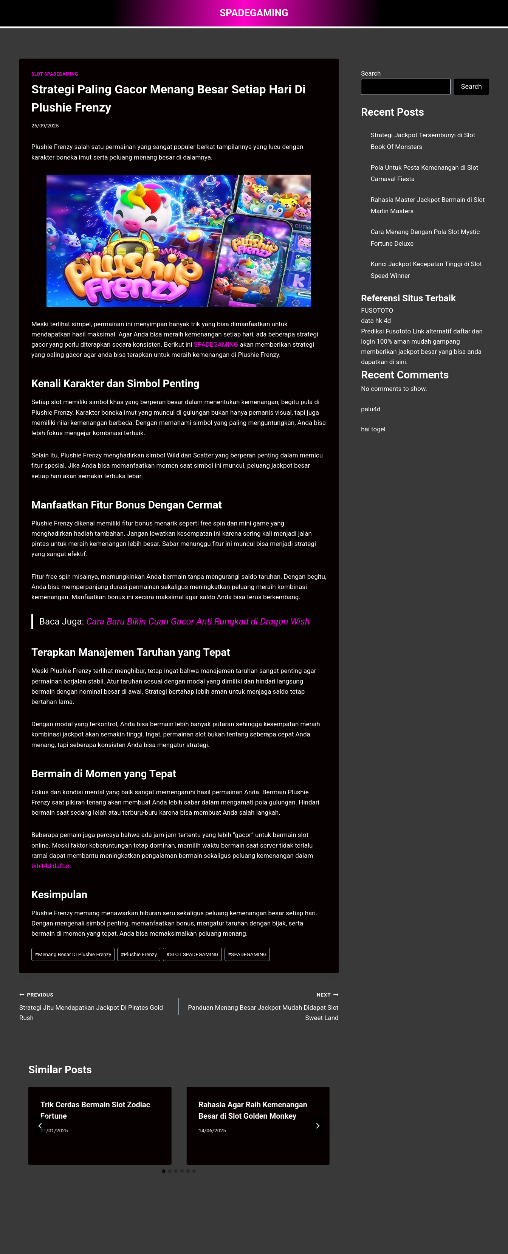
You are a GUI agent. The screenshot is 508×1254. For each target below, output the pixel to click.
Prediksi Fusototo (386, 331)
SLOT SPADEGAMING (54, 74)
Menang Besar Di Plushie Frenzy (73, 954)
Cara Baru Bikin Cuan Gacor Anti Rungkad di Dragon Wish (198, 621)
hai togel (373, 429)
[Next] (317, 1126)
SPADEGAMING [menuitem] (216, 344)
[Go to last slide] (40, 1126)
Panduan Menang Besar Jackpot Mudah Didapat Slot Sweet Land (261, 1005)
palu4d (370, 409)
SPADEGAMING (247, 954)
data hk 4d (376, 320)
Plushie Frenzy (139, 954)
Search (371, 73)
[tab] (164, 1171)
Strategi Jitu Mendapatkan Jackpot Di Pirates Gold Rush (95, 1005)
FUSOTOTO (377, 310)
